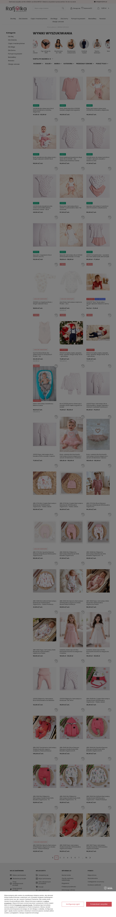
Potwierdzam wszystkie (98, 904)
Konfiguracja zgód (73, 904)
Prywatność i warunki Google (23, 905)
